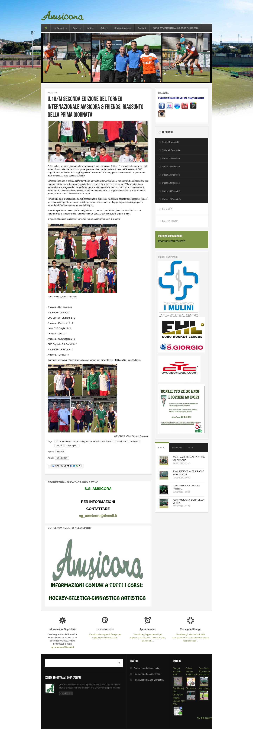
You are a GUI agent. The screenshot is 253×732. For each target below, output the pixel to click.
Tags (190, 448)
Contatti (142, 28)
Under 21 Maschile (171, 158)
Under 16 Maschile (171, 166)
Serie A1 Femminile (171, 150)
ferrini (59, 445)
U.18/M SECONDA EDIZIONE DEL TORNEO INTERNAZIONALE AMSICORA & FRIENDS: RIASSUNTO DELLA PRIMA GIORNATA (95, 106)
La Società (59, 28)
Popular (177, 448)
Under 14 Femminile (171, 191)
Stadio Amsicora (122, 28)
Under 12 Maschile (171, 183)
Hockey (60, 451)
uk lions (134, 441)
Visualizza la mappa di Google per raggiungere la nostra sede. (105, 633)
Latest (162, 448)
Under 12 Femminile (171, 199)
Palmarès (167, 209)
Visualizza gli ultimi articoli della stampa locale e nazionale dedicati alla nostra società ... (190, 635)
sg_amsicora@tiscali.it (98, 516)
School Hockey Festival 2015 (192, 671)
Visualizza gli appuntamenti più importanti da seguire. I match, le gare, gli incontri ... (148, 635)
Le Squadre (168, 132)
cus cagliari (71, 445)
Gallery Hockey (170, 221)
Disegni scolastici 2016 (177, 671)
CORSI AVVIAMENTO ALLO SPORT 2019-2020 (176, 28)
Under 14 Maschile (171, 175)
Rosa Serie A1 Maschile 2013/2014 (204, 671)
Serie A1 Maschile (170, 142)
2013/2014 (62, 458)
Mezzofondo (204, 688)
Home (45, 28)
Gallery (104, 28)
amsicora (121, 441)
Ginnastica (191, 688)
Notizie (90, 28)
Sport (75, 28)
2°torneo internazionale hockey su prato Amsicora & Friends (84, 441)
